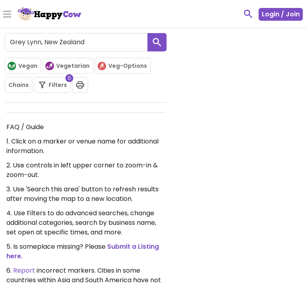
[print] (80, 85)
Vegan (22, 66)
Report (24, 270)
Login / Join (281, 14)
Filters (54, 83)
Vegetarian (67, 66)
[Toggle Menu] (7, 14)
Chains (18, 85)
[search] (157, 42)
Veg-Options (122, 66)
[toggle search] (248, 14)
